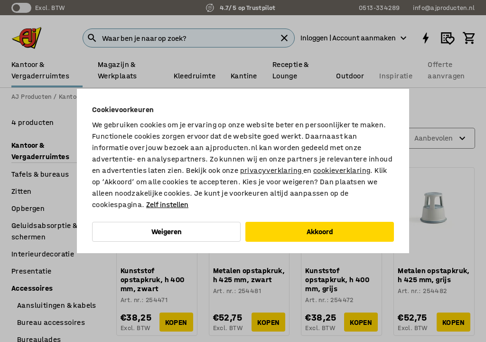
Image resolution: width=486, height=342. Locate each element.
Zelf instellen (167, 204)
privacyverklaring (271, 170)
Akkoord (320, 231)
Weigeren (166, 231)
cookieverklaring (341, 170)
